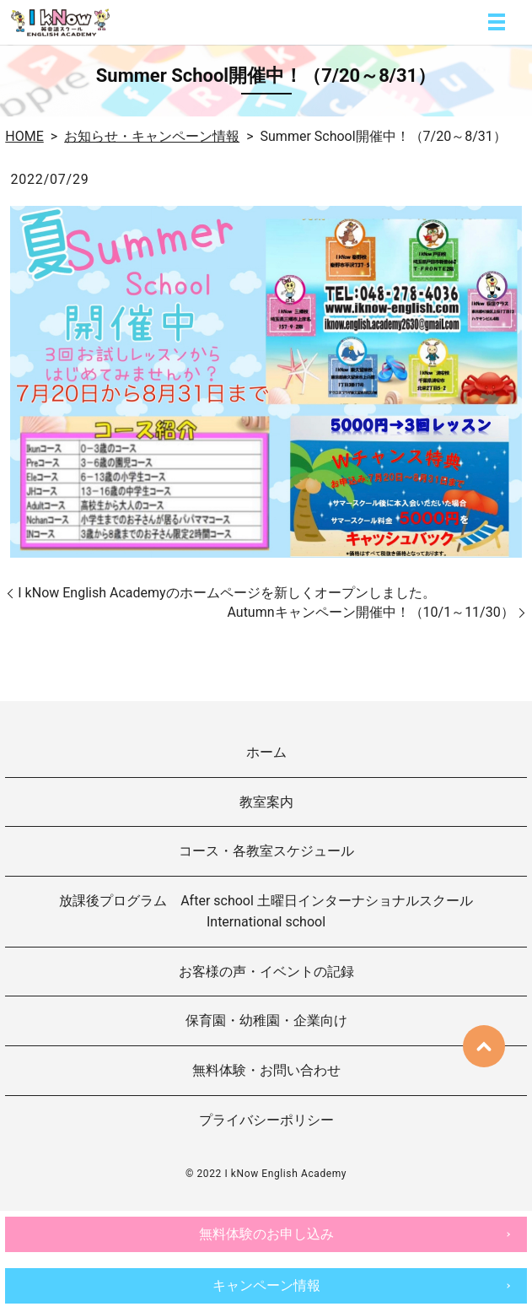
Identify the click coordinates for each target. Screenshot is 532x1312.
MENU (496, 22)
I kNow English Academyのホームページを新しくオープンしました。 (226, 593)
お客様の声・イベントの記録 (266, 972)
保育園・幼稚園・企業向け (266, 1020)
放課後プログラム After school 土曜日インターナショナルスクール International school (272, 912)
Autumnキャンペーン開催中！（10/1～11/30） (370, 612)
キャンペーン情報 (266, 1285)
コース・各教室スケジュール (266, 851)
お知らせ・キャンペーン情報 (151, 136)
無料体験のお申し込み (266, 1234)
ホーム (266, 752)
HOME (24, 136)
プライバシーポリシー (266, 1120)
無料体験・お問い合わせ (266, 1070)
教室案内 (266, 802)
